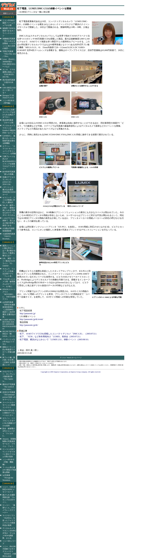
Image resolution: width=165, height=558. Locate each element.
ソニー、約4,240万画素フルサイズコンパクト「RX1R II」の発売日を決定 (9, 551)
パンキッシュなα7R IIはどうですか (8, 341)
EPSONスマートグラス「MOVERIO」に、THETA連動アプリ (8, 294)
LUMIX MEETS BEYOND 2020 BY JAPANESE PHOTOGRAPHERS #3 (11, 324)
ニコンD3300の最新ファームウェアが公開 (8, 22)
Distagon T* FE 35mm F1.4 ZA (8, 96)
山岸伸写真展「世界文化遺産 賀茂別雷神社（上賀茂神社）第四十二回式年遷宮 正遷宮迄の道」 (9, 309)
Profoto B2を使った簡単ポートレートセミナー (9, 412)
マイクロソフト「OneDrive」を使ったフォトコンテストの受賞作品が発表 (8, 520)
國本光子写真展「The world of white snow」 (8, 386)
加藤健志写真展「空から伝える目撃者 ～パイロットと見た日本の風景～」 (9, 43)
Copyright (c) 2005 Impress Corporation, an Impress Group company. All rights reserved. (71, 372)
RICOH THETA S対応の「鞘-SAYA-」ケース (9, 333)
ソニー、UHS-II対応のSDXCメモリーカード (8, 489)
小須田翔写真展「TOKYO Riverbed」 (8, 236)
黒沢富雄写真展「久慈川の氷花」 (8, 82)
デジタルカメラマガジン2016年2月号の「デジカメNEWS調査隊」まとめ (9, 533)
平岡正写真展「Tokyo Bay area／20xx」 (9, 53)
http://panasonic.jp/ (28, 313)
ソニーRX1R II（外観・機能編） (8, 461)
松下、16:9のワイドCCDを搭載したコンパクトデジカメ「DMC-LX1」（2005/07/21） (59, 334)
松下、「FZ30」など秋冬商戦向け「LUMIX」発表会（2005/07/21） (51, 336)
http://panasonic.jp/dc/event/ (31, 319)
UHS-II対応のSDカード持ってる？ (9, 90)
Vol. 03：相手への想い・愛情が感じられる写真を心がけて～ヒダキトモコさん (8, 210)
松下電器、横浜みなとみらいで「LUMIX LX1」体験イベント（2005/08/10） (55, 339)
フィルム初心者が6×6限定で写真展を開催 (9, 469)
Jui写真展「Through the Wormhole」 (7, 477)
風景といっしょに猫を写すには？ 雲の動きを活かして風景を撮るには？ (9, 250)
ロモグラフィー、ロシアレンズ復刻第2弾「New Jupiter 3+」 (8, 376)
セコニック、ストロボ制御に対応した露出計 (8, 199)
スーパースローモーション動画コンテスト (8, 404)
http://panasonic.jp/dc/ (29, 325)
